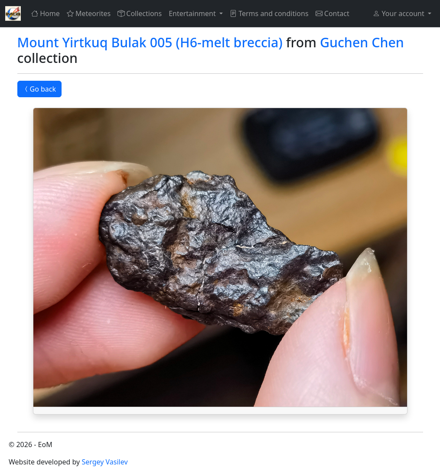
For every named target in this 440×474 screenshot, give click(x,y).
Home (45, 13)
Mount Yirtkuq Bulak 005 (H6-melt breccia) (150, 42)
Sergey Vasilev (104, 462)
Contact (332, 13)
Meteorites (89, 13)
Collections (139, 13)
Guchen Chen (362, 42)
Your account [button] (399, 13)
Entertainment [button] (193, 13)
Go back (39, 89)
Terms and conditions (269, 13)
